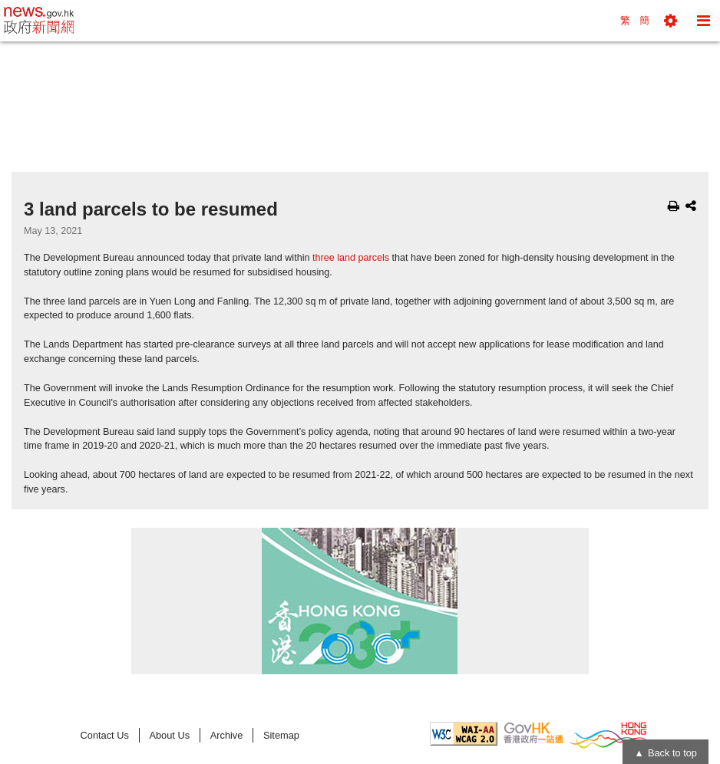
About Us (169, 735)
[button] (670, 20)
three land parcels (350, 257)
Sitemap (281, 735)
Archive (226, 735)
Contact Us (105, 735)
